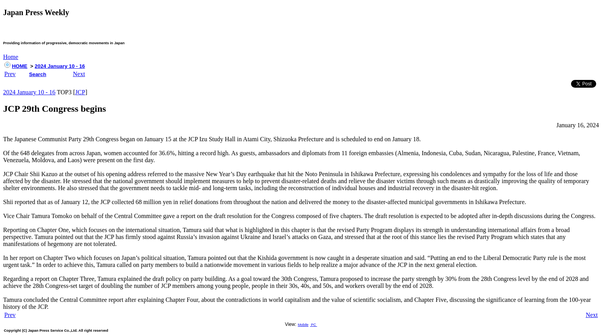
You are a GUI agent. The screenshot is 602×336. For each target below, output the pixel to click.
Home (10, 57)
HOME (20, 66)
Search (37, 74)
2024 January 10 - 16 (60, 66)
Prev (9, 74)
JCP (80, 92)
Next (79, 74)
